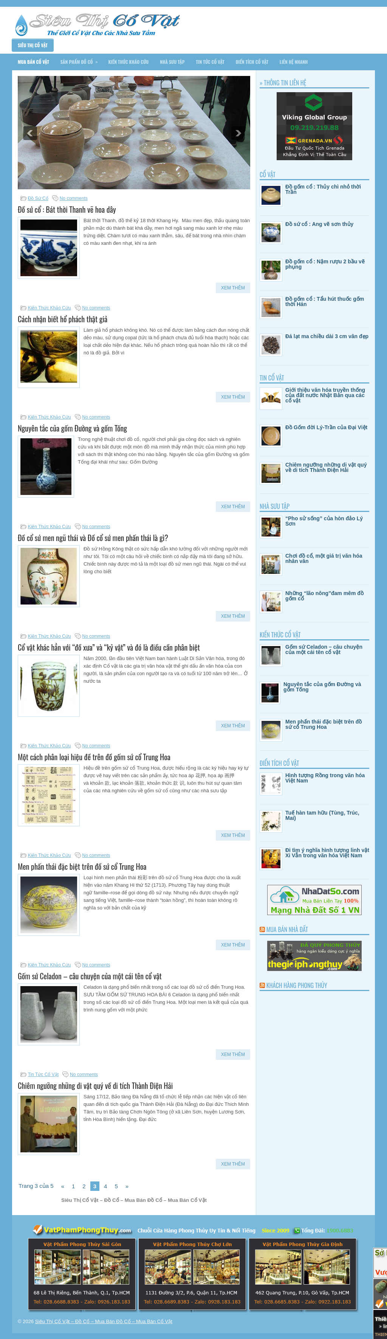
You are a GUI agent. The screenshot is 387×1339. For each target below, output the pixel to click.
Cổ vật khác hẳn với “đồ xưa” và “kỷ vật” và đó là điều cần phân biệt (109, 647)
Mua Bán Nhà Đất (287, 929)
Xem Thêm (233, 288)
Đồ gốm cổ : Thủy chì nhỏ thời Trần (323, 189)
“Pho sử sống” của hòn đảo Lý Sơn (324, 521)
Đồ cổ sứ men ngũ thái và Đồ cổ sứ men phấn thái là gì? (93, 537)
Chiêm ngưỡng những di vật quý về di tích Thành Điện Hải (95, 1085)
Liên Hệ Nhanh (294, 62)
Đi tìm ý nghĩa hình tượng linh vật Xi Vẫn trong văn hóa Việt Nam (327, 852)
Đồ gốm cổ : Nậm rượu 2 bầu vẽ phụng (325, 264)
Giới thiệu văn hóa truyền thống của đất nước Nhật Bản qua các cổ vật (325, 395)
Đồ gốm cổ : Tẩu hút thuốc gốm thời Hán (324, 301)
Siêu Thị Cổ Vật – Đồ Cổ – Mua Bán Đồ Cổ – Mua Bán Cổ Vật (103, 1321)
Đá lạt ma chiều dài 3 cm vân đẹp (326, 336)
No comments (74, 198)
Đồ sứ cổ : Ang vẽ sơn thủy (319, 224)
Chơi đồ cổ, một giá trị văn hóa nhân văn (323, 558)
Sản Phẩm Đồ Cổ (81, 59)
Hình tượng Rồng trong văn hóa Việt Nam (325, 778)
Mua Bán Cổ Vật (33, 62)
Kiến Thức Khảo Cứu (128, 62)
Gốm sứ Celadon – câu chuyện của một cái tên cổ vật (90, 976)
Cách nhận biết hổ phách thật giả (62, 319)
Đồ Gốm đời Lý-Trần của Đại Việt (326, 427)
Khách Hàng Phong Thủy (296, 985)
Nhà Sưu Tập (172, 62)
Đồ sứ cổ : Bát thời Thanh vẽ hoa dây (67, 209)
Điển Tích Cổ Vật (252, 62)
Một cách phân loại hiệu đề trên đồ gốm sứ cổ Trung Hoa (94, 756)
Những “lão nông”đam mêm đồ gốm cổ (324, 595)
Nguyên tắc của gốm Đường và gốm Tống (72, 428)
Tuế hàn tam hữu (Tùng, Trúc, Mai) (322, 815)
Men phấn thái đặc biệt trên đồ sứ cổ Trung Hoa (82, 866)
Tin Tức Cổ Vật (210, 62)
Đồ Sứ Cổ (38, 198)
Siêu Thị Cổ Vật (33, 45)
